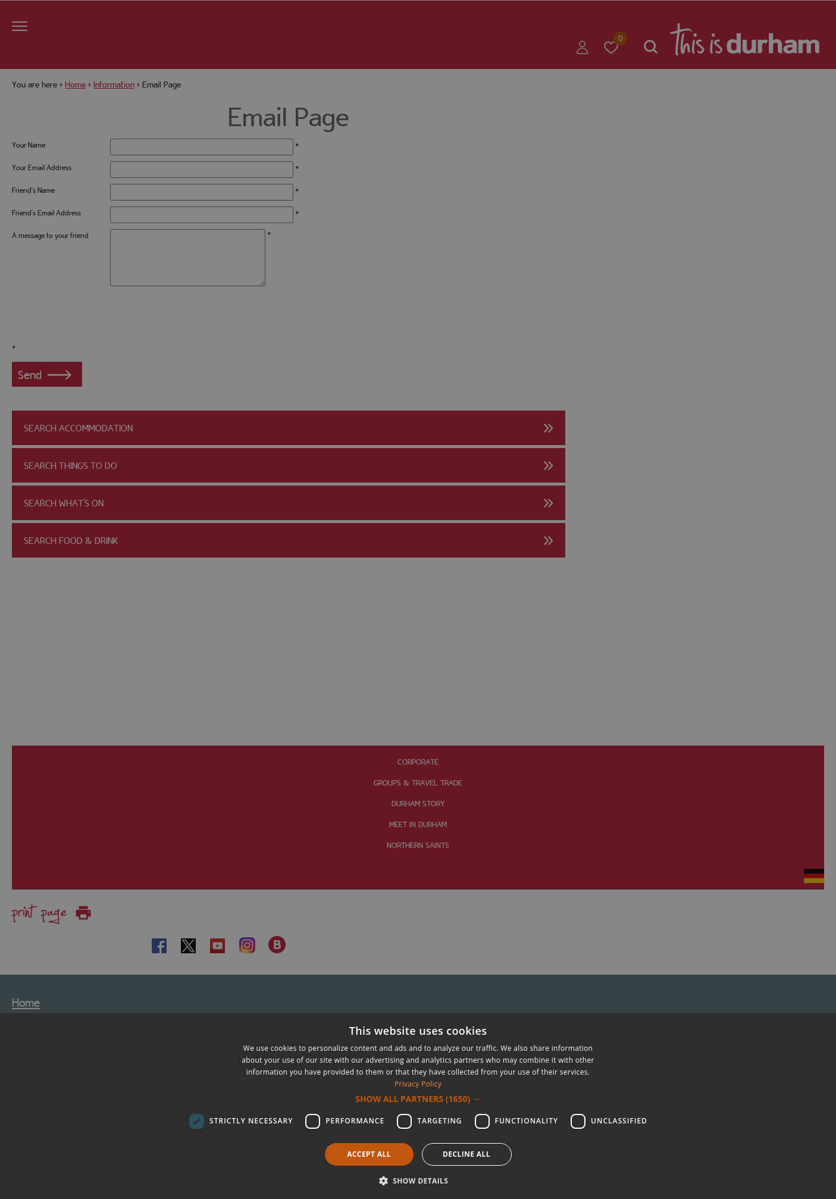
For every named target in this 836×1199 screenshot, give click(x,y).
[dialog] (418, 1106)
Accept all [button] (369, 1154)
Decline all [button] (466, 1154)
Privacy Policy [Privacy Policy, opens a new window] (418, 1084)
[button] (418, 1099)
